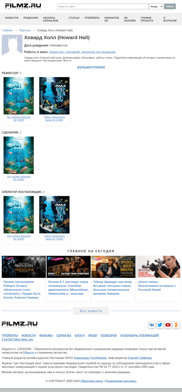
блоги (79, 335)
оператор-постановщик (98, 52)
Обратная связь (92, 381)
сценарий (72, 52)
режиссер (56, 52)
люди (92, 335)
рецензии (30, 17)
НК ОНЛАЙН (130, 19)
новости (11, 17)
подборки (109, 335)
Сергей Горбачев (140, 357)
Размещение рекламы (120, 381)
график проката (147, 19)
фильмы (46, 335)
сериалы (63, 335)
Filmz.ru (28, 352)
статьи (74, 17)
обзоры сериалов (50, 19)
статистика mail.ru (17, 339)
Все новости (91, 311)
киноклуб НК (112, 19)
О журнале (170, 19)
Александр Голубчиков (90, 357)
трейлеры (92, 17)
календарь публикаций (139, 335)
